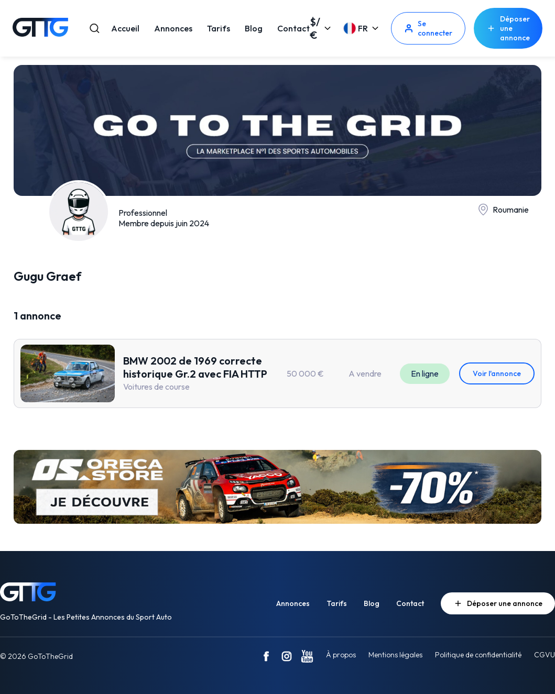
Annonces (173, 28)
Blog (254, 28)
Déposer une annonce (508, 28)
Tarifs (218, 28)
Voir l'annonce (497, 373)
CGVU (544, 654)
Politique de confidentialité (478, 654)
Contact (293, 28)
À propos (341, 654)
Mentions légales (395, 654)
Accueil (125, 28)
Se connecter (428, 28)
